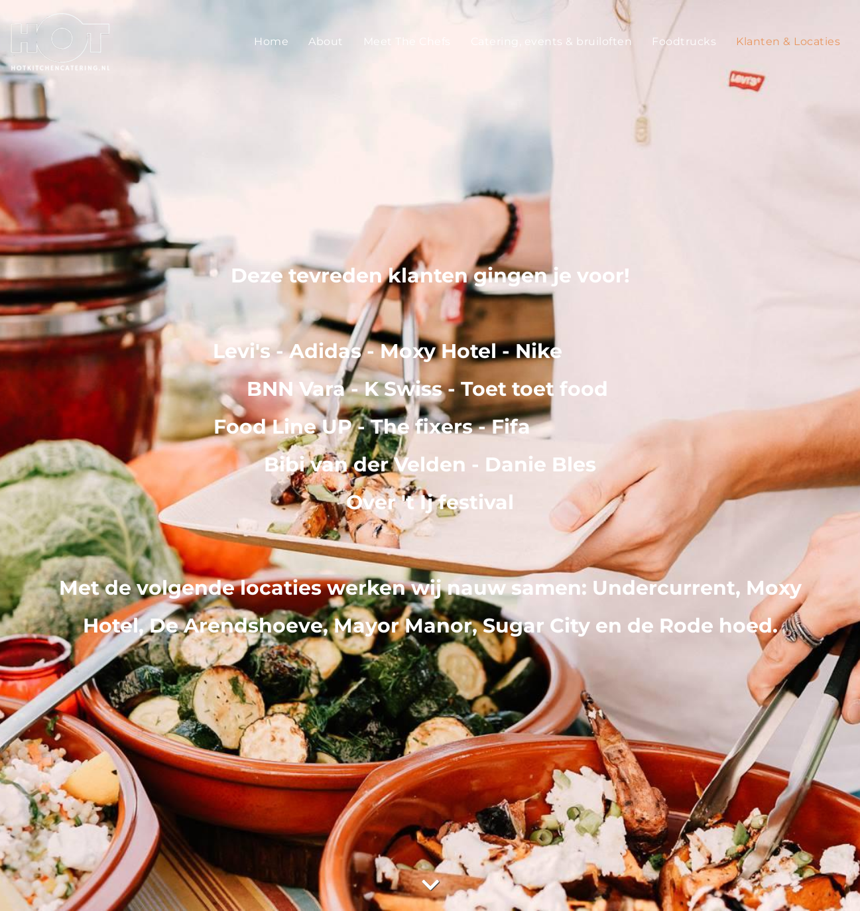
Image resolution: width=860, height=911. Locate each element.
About (325, 41)
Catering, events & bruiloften (552, 41)
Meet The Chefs (407, 41)
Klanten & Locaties (788, 41)
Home (271, 41)
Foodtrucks (684, 41)
